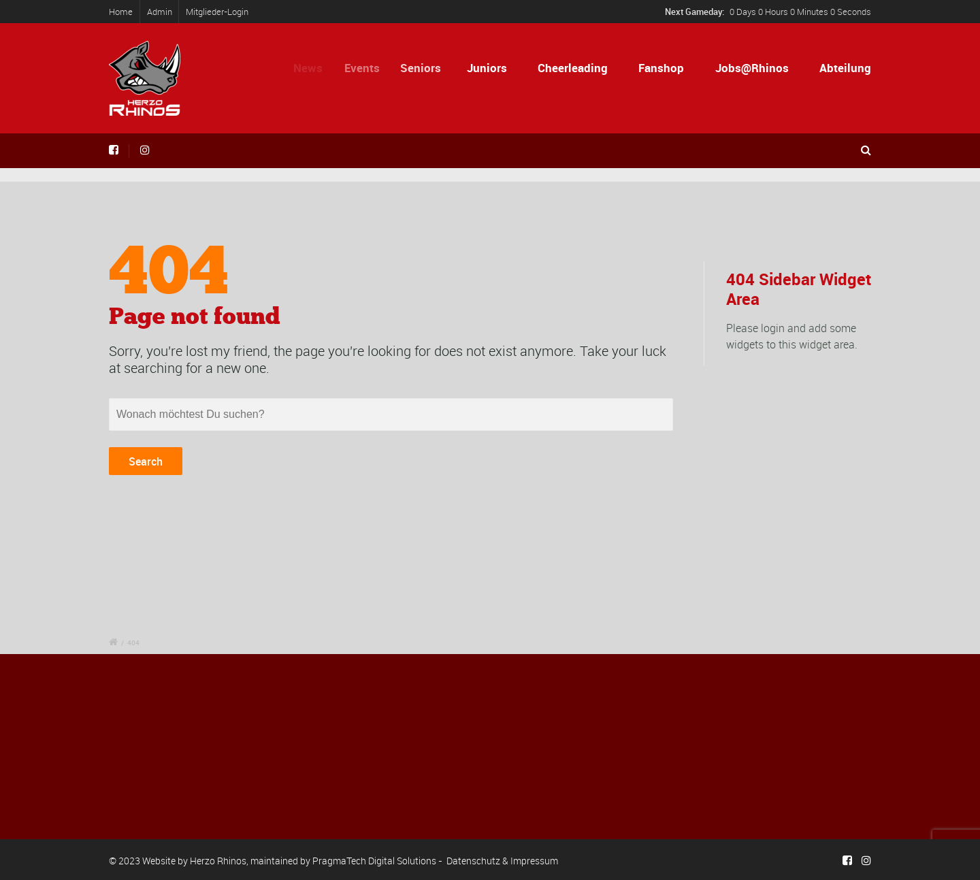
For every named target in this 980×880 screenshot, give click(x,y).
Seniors (427, 68)
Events (368, 68)
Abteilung (845, 68)
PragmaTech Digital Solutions (374, 860)
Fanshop (661, 68)
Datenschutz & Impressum (502, 860)
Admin (159, 11)
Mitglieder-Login (217, 11)
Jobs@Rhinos (752, 68)
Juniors (490, 68)
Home (121, 11)
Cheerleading (573, 68)
